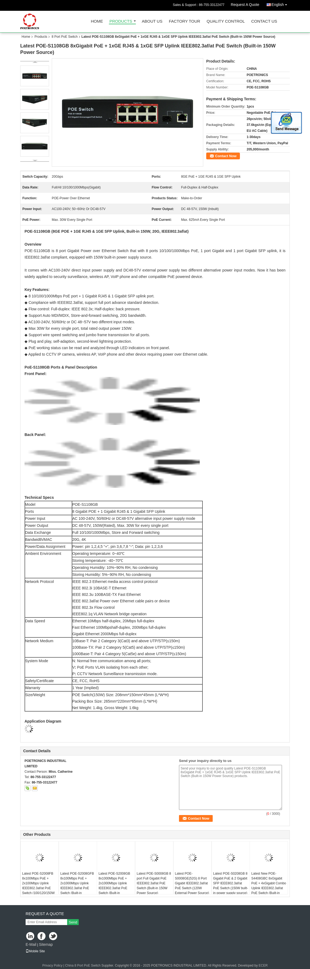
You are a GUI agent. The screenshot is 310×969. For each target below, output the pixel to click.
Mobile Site (35, 951)
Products (120, 21)
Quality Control (226, 21)
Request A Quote (245, 4)
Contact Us (264, 21)
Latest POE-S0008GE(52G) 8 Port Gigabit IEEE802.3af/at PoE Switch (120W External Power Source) (192, 883)
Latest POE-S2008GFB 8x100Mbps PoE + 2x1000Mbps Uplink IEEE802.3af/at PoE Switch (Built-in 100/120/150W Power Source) (77, 888)
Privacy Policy (52, 965)
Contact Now (225, 156)
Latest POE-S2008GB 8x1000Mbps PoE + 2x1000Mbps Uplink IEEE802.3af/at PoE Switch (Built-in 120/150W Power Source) (114, 888)
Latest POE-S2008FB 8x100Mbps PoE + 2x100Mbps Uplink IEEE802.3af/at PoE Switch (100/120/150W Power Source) (38, 886)
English (280, 4)
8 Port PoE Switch (64, 37)
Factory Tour (184, 21)
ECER (263, 965)
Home (97, 21)
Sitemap (46, 944)
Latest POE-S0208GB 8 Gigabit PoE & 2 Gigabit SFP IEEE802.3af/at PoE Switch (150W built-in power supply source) (230, 883)
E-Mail (31, 944)
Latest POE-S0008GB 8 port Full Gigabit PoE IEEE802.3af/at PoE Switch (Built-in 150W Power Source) (154, 883)
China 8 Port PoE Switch (83, 965)
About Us (152, 21)
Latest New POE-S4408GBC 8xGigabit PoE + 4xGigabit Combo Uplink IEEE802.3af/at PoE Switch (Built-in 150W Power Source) (268, 886)
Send (73, 922)
